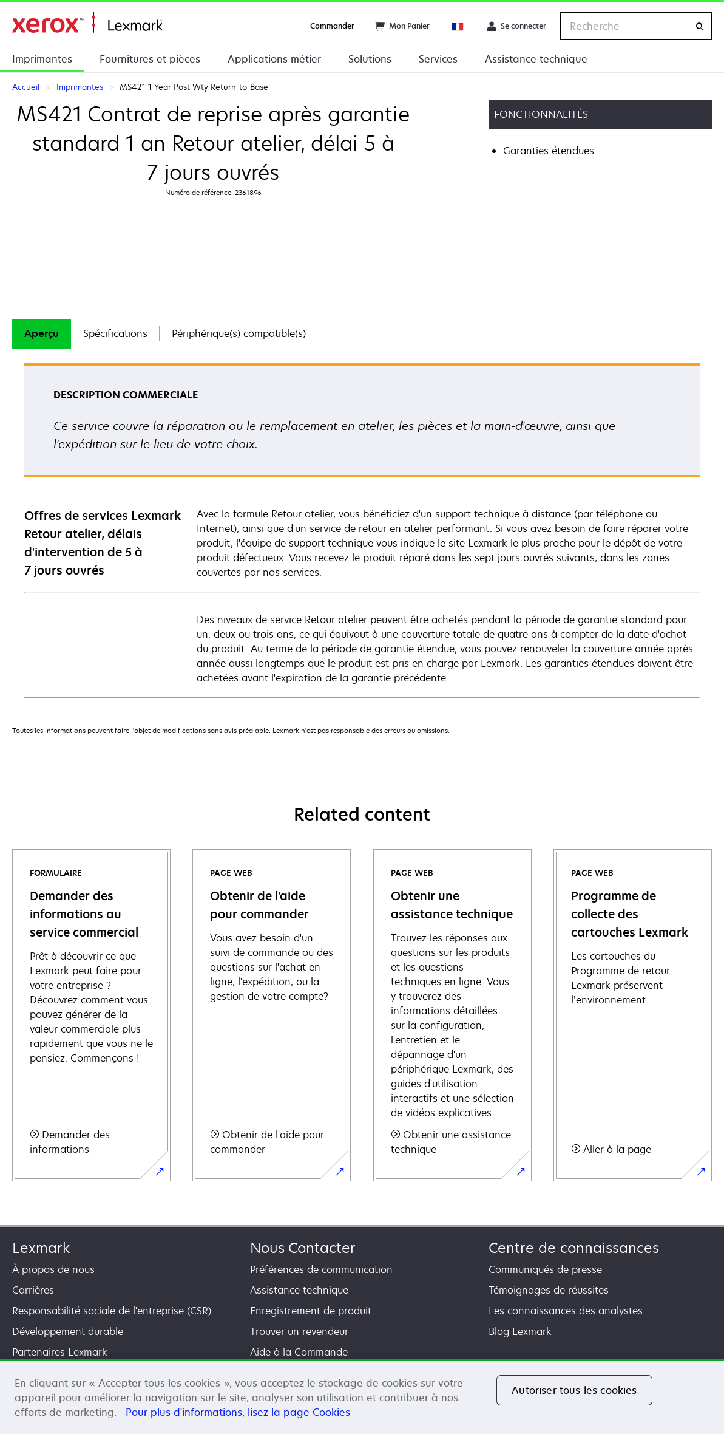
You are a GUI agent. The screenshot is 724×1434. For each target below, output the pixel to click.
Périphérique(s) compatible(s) (239, 333)
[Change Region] (458, 26)
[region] (362, 1396)
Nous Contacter (303, 1247)
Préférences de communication (321, 1269)
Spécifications (115, 333)
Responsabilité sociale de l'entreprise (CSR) (111, 1310)
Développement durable (67, 1331)
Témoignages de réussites (549, 1290)
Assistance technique (536, 59)
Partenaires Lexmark (59, 1352)
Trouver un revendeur (299, 1331)
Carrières (33, 1290)
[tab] (41, 334)
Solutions (369, 59)
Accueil (87, 22)
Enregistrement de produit (310, 1310)
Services (438, 59)
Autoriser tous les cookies (574, 1390)
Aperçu (41, 333)
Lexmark (41, 1247)
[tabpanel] (362, 530)
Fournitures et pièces (150, 59)
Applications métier (274, 59)
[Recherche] (700, 26)
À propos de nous (53, 1269)
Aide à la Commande (299, 1352)
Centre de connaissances (574, 1247)
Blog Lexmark (520, 1331)
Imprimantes (42, 59)
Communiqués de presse (545, 1269)
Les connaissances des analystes (566, 1310)
